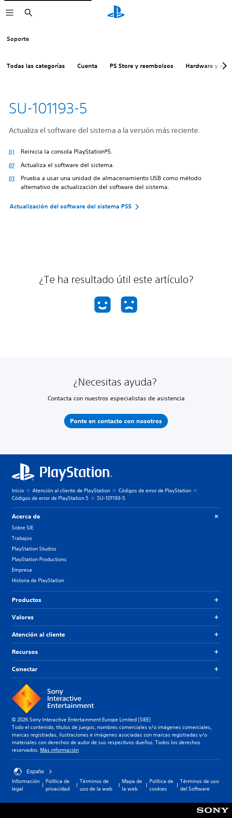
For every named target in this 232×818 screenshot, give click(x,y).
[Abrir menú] (9, 12)
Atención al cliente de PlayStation (71, 490)
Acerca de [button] (116, 516)
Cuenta (87, 66)
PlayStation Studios (34, 548)
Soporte (18, 39)
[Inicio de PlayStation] (116, 12)
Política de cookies (161, 785)
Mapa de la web (132, 785)
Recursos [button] (116, 652)
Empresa (22, 569)
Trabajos (22, 538)
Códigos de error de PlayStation (155, 490)
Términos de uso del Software (199, 785)
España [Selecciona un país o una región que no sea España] (33, 772)
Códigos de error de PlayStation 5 (50, 498)
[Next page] (223, 65)
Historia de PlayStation (38, 580)
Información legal (26, 785)
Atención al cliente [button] (116, 635)
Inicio (18, 490)
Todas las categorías (36, 66)
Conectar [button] (116, 669)
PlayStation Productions (39, 559)
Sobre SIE (22, 527)
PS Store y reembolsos (141, 66)
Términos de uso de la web (96, 785)
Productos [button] (116, 600)
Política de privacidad (58, 785)
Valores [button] (116, 617)
